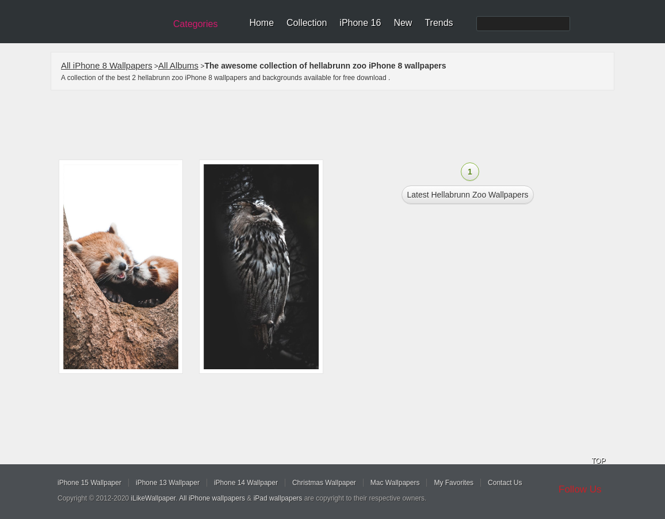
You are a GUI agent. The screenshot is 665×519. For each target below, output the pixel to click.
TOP (598, 461)
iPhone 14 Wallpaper (246, 483)
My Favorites (453, 483)
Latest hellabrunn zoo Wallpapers (467, 194)
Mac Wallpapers (395, 483)
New (402, 23)
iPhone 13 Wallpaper (168, 483)
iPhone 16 (360, 23)
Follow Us (580, 489)
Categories (195, 24)
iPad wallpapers (278, 498)
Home (261, 23)
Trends (439, 23)
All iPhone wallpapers (212, 498)
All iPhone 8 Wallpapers (106, 65)
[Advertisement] (340, 125)
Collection (306, 23)
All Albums (178, 65)
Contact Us (505, 483)
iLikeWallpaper (153, 498)
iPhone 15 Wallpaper (89, 483)
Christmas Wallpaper (324, 483)
